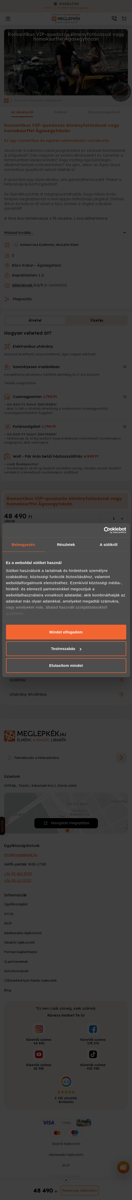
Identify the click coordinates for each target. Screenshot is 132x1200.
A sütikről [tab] (109, 544)
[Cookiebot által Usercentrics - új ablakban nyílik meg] (103, 530)
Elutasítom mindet (66, 665)
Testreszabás (66, 648)
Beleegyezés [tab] (23, 544)
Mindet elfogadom (66, 632)
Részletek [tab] (66, 544)
